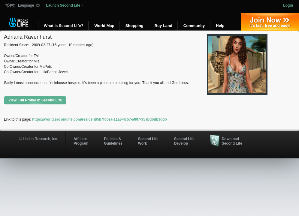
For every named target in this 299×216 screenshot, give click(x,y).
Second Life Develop (184, 141)
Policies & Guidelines (113, 141)
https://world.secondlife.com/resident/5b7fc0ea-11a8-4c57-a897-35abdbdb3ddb (99, 119)
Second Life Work (148, 141)
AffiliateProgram (81, 141)
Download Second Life (232, 141)
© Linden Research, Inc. (38, 139)
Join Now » (270, 22)
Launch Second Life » (64, 5)
